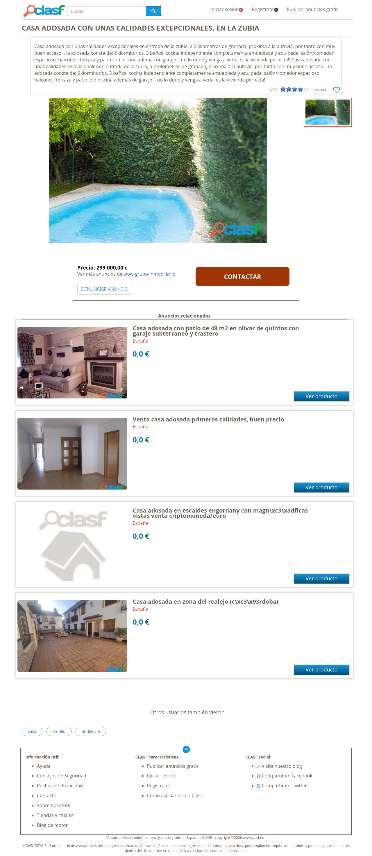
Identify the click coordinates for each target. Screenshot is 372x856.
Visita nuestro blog (279, 766)
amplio (59, 731)
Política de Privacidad (60, 785)
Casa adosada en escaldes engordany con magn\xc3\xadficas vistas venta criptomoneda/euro (220, 513)
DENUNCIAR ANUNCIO (104, 289)
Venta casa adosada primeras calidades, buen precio (208, 419)
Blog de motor (52, 825)
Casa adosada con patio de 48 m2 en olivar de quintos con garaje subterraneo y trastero (216, 330)
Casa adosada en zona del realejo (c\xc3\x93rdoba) (205, 601)
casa (32, 731)
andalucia (91, 731)
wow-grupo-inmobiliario (149, 274)
